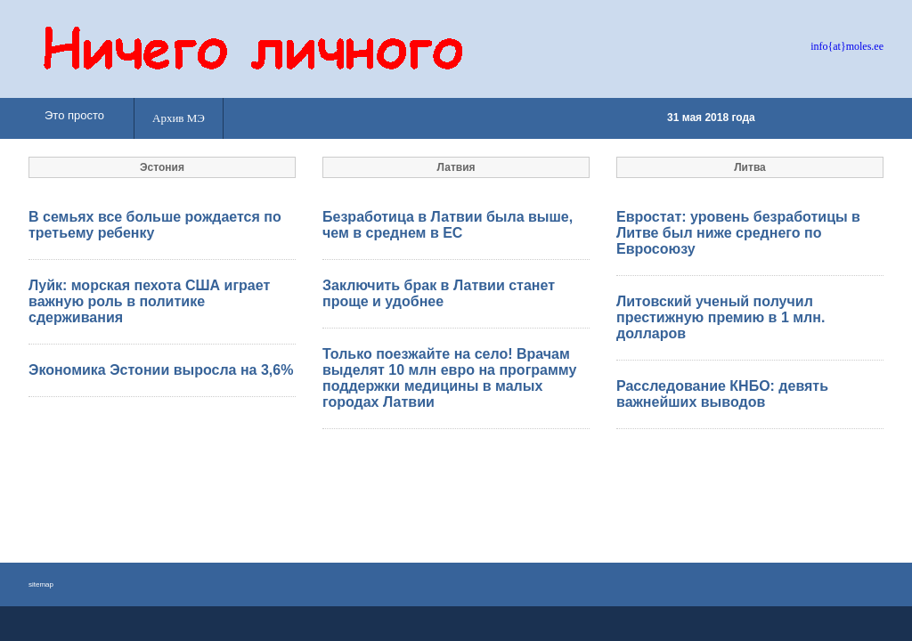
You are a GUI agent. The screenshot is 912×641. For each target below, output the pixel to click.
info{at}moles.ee (847, 46)
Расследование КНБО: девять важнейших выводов (722, 394)
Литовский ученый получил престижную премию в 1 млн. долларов (720, 317)
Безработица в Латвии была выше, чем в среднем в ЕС (447, 224)
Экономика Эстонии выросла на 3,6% (160, 369)
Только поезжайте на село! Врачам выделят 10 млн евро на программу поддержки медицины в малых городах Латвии (449, 378)
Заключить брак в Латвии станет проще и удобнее (438, 293)
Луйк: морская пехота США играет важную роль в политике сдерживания (149, 301)
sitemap (40, 584)
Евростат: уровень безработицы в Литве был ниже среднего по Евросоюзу (738, 232)
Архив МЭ (178, 118)
